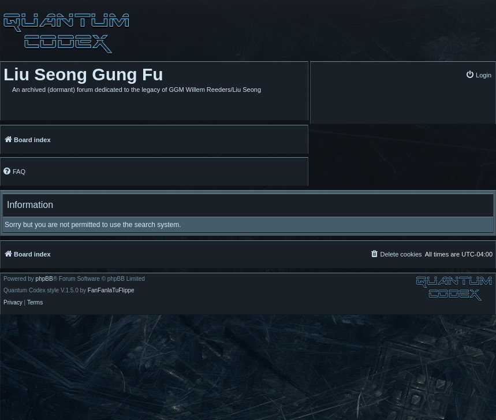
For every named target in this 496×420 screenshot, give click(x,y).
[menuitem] (478, 74)
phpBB (44, 279)
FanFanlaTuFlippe (111, 290)
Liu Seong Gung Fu (83, 74)
